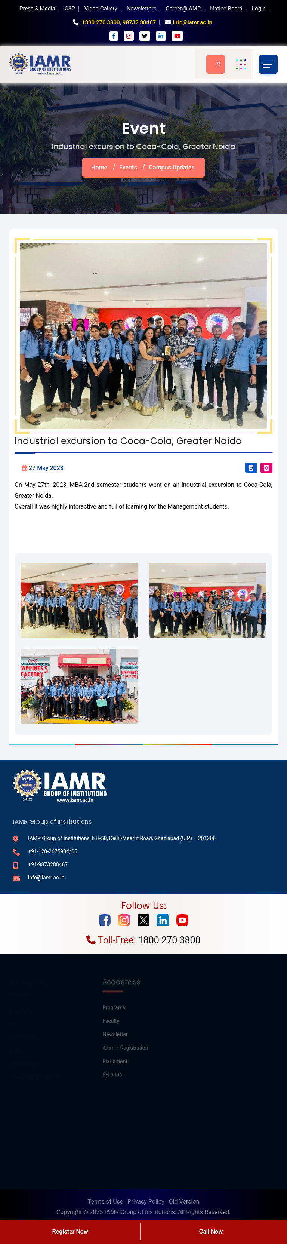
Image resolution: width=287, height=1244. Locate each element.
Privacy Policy (145, 1201)
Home (99, 167)
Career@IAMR (183, 8)
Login (259, 8)
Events (128, 167)
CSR (70, 8)
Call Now (211, 1231)
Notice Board (226, 8)
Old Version (184, 1201)
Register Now (70, 1231)
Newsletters (142, 8)
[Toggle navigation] (268, 64)
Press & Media (37, 8)
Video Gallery (100, 8)
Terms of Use (105, 1201)
